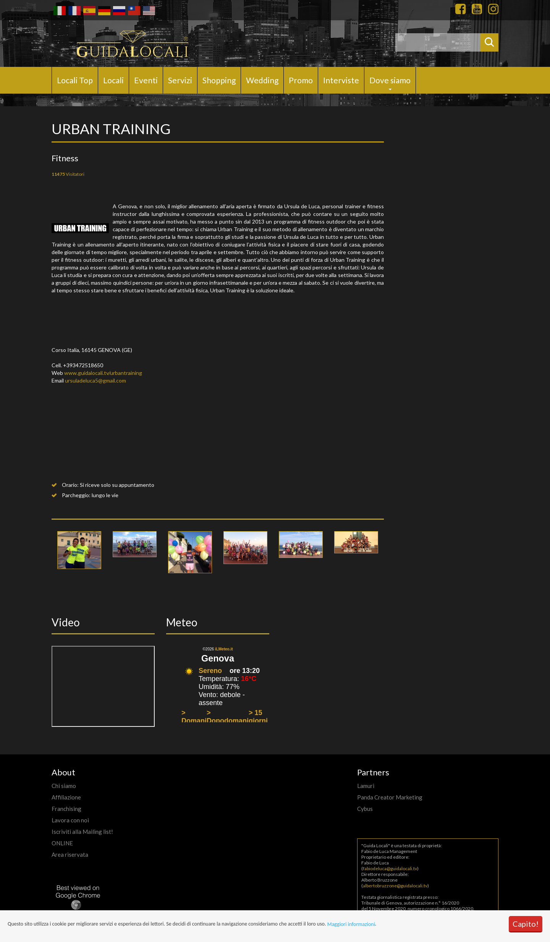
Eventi (146, 80)
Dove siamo (390, 80)
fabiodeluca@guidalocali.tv (390, 868)
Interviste (341, 80)
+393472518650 (83, 365)
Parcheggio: (76, 495)
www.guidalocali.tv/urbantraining (103, 373)
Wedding (262, 80)
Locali (113, 80)
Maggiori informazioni (351, 924)
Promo (301, 80)
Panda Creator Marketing (389, 797)
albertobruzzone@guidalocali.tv (395, 885)
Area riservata (70, 854)
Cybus (365, 808)
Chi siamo (64, 785)
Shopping (219, 80)
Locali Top (75, 80)
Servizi (180, 80)
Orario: (70, 485)
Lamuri (365, 785)
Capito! (526, 923)
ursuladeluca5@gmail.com (95, 380)
